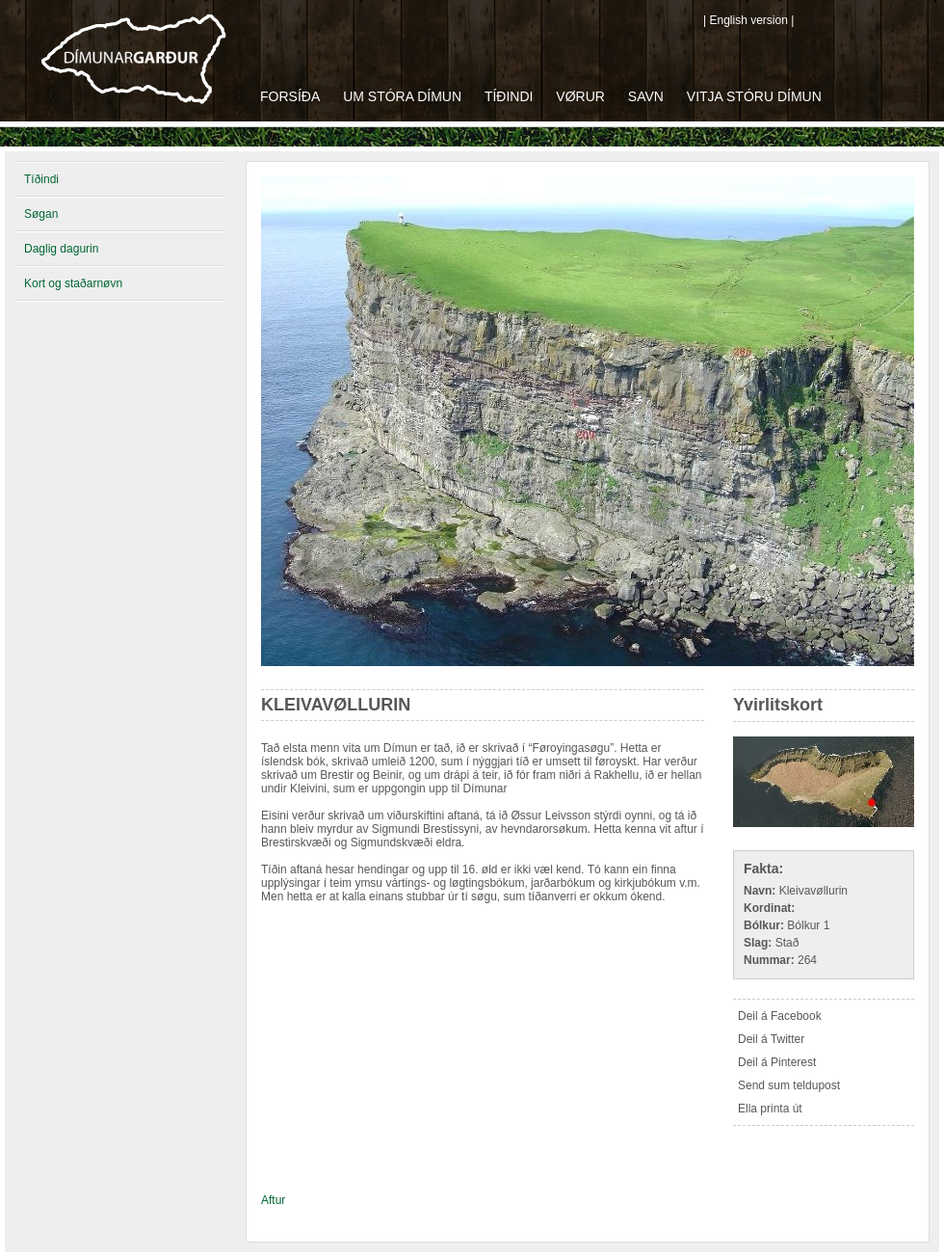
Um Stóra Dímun (402, 96)
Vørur (580, 96)
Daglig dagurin (61, 248)
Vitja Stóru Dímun (754, 96)
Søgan (41, 214)
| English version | (748, 20)
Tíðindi (509, 96)
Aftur (273, 1200)
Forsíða (290, 96)
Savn (646, 96)
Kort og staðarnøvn (73, 283)
